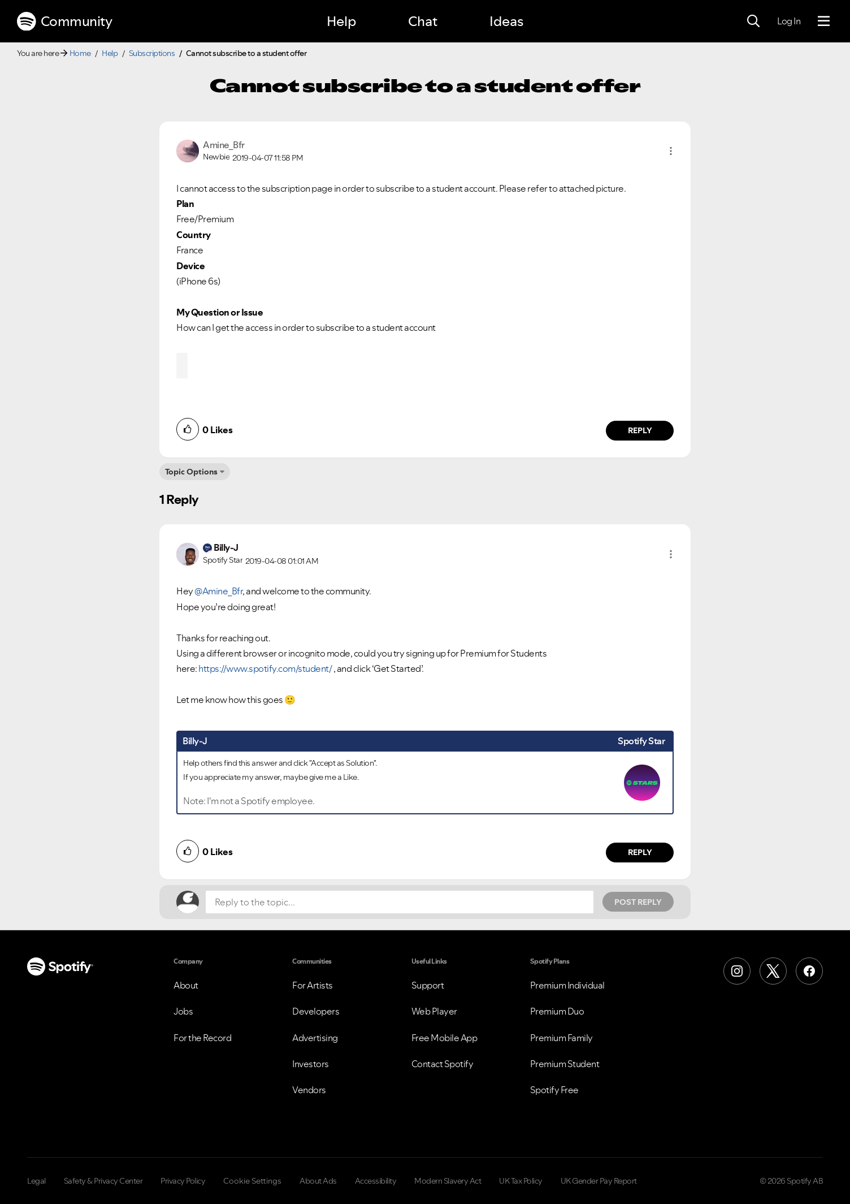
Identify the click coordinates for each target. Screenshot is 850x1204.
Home (80, 53)
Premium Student (565, 1064)
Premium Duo (557, 1011)
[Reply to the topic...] (399, 902)
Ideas (506, 21)
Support (427, 985)
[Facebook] (809, 971)
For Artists (312, 985)
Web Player (434, 1011)
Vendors (309, 1090)
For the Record (202, 1038)
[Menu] (823, 21)
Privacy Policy (183, 1181)
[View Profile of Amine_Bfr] (224, 145)
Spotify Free (554, 1090)
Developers (315, 1011)
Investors (310, 1064)
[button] (670, 151)
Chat (422, 21)
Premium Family (561, 1038)
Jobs (183, 1011)
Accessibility (376, 1181)
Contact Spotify (442, 1064)
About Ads (318, 1181)
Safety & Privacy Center (103, 1181)
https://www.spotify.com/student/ (265, 668)
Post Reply (638, 902)
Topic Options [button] (191, 471)
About (186, 985)
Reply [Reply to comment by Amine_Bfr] (640, 430)
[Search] (753, 21)
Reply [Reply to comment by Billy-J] (640, 852)
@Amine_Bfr (218, 591)
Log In (788, 21)
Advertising (315, 1038)
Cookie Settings (252, 1181)
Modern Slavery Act (447, 1181)
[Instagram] (737, 971)
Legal (36, 1181)
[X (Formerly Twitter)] (773, 971)
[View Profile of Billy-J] (226, 547)
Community (64, 21)
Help (341, 21)
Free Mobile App (444, 1038)
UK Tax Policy (521, 1181)
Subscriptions (152, 53)
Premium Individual (567, 985)
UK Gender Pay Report (599, 1181)
